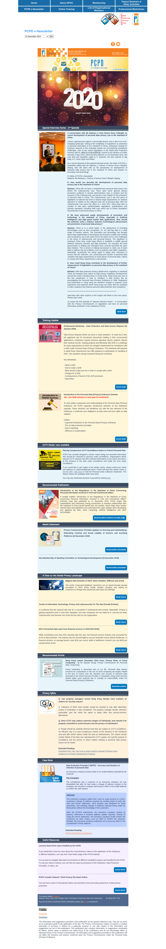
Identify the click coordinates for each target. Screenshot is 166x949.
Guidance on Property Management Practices (76, 754)
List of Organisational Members (99, 9)
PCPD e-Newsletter (34, 9)
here (109, 478)
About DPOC (66, 3)
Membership (99, 3)
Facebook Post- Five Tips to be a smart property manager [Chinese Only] (87, 751)
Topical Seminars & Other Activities (131, 2)
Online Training (66, 9)
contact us (56, 896)
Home (34, 3)
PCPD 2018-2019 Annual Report (79, 833)
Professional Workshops (131, 9)
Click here (78, 472)
